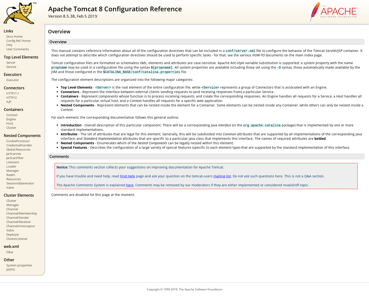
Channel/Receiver (18, 222)
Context (12, 115)
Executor (12, 80)
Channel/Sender (17, 217)
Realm (10, 175)
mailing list (222, 176)
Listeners (12, 162)
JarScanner (13, 154)
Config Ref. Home (18, 41)
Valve (10, 187)
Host (9, 123)
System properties (19, 265)
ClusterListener (17, 239)
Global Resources (18, 149)
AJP (8, 102)
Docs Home (14, 36)
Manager (12, 170)
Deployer (12, 234)
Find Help (127, 176)
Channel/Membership (21, 213)
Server (10, 62)
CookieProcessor (18, 141)
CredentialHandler (19, 145)
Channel (12, 209)
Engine (11, 119)
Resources (13, 179)
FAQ (9, 45)
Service (11, 67)
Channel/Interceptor (20, 226)
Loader (11, 166)
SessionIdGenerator (20, 183)
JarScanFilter (15, 158)
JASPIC (10, 269)
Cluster (11, 127)
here (129, 185)
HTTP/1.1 (12, 93)
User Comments (17, 49)
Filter (9, 252)
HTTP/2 (11, 97)
